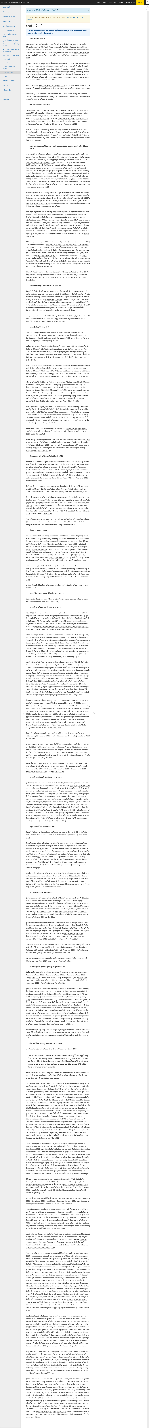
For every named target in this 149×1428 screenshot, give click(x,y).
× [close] (88, 10)
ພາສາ (104, 2)
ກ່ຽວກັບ (98, 2)
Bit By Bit (15, 2)
